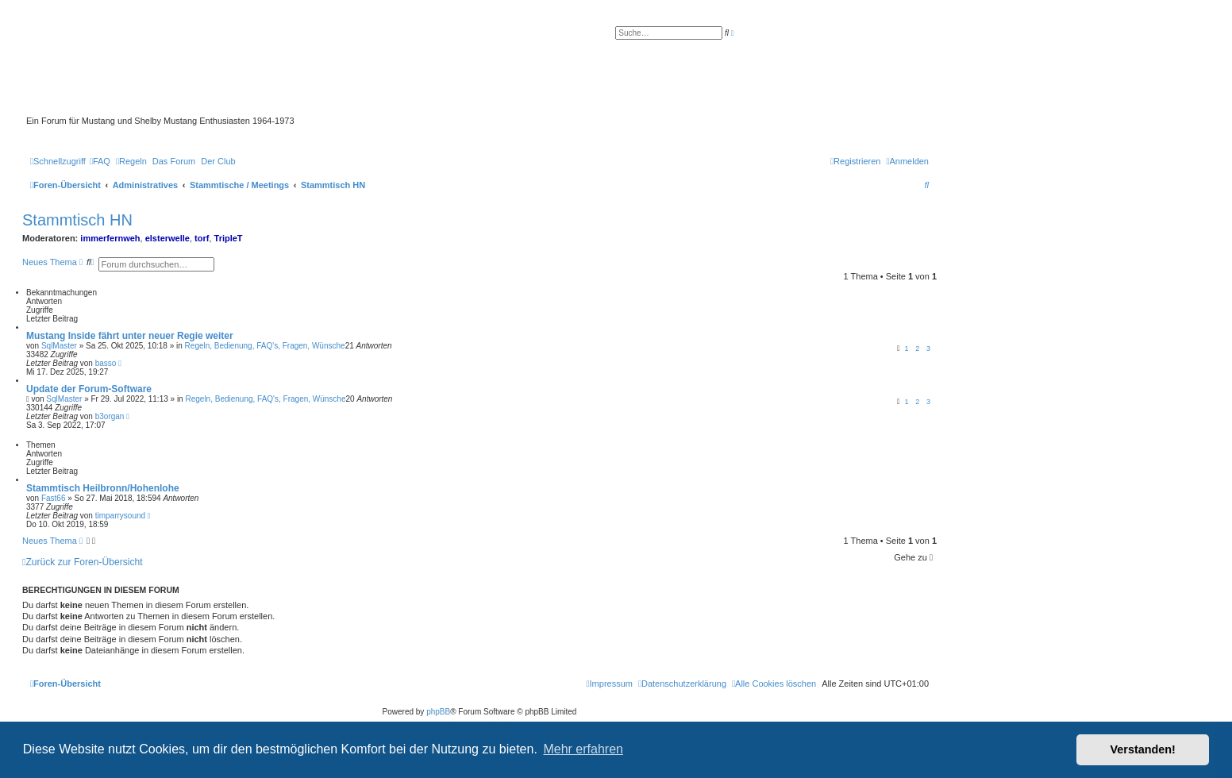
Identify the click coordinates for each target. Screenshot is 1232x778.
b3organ (110, 416)
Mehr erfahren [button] (583, 749)
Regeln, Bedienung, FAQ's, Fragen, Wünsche (265, 345)
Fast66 (53, 498)
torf (201, 238)
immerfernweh (110, 238)
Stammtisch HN (77, 220)
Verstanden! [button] (1143, 749)
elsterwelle (167, 238)
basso (106, 363)
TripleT (228, 238)
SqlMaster (59, 345)
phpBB (438, 711)
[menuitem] (100, 161)
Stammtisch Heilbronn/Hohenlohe (102, 488)
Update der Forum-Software (89, 389)
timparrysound (120, 515)
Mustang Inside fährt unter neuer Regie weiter (129, 335)
